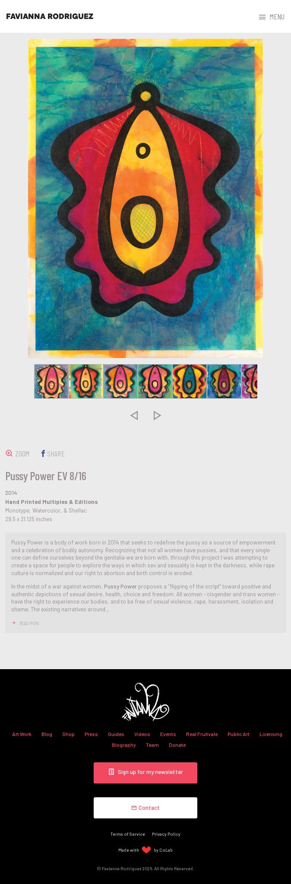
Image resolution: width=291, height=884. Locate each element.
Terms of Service (128, 834)
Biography (124, 745)
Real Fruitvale (202, 734)
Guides (116, 734)
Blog (46, 734)
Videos (142, 734)
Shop (68, 734)
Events (168, 734)
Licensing (270, 734)
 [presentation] (133, 415)
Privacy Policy (166, 834)
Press (91, 734)
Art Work (22, 734)
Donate (177, 745)
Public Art (239, 734)
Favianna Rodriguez (49, 16)
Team (152, 745)
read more (29, 623)
